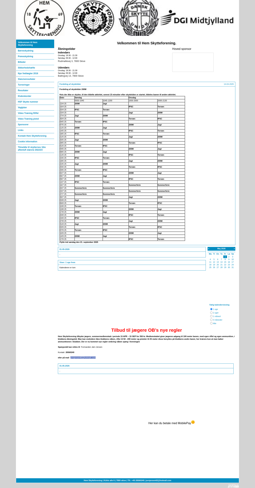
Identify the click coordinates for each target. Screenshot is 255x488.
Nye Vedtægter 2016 (28, 73)
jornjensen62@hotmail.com (83, 358)
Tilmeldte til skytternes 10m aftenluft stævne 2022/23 (32, 148)
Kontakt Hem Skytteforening (32, 136)
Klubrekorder (24, 96)
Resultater (23, 90)
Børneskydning (25, 50)
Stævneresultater (26, 79)
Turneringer (24, 85)
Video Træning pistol (28, 119)
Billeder (22, 62)
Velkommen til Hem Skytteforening (27, 43)
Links (20, 130)
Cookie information (27, 141)
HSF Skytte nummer (28, 102)
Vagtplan (22, 107)
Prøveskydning (25, 56)
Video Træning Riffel (28, 113)
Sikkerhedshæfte (26, 68)
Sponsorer (23, 124)
